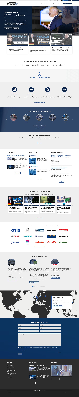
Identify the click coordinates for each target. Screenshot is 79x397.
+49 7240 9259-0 (13, 373)
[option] (39, 18)
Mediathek (39, 217)
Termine (39, 179)
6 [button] (38, 286)
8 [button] (40, 286)
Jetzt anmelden (8, 28)
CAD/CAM (37, 128)
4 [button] (35, 286)
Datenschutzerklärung (26, 347)
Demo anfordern (68, 3)
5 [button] (36, 286)
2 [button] (33, 286)
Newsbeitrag (16, 28)
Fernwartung (65, 0)
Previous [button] (6, 119)
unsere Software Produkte (39, 102)
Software (42, 3)
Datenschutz (65, 392)
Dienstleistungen (49, 3)
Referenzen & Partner (39, 247)
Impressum (69, 392)
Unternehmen (37, 3)
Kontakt (58, 0)
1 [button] (32, 286)
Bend (42, 128)
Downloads (47, 0)
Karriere (55, 0)
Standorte (51, 0)
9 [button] (41, 286)
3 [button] (34, 286)
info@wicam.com (13, 374)
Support (44, 0)
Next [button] (72, 119)
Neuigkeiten (17, 172)
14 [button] (46, 286)
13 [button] (45, 286)
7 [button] (39, 286)
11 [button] (43, 286)
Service (39, 143)
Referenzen (55, 3)
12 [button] (44, 286)
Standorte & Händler (57, 305)
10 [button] (42, 286)
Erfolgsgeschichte (12, 279)
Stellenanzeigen (55, 378)
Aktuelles (60, 3)
